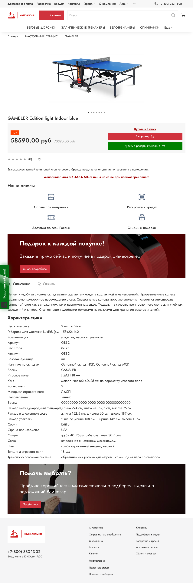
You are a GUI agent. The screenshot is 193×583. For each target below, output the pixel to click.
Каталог (51, 15)
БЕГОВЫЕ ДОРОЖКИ (41, 27)
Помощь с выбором (101, 574)
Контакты (73, 4)
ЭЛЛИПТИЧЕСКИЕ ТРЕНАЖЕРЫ (83, 27)
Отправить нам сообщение (105, 534)
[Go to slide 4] (96, 112)
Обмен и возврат (146, 553)
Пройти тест (30, 504)
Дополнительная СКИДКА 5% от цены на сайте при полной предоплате (96, 177)
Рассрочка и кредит (50, 4)
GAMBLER (71, 36)
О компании (107, 4)
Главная (13, 36)
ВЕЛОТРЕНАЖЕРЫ (122, 27)
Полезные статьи (99, 567)
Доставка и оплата (20, 4)
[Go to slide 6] (101, 112)
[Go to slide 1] (88, 112)
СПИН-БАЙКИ (149, 27)
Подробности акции (148, 534)
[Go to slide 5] (99, 112)
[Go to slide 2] (91, 112)
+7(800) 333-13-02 (168, 4)
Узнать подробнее (35, 269)
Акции (123, 4)
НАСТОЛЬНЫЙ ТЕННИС (41, 36)
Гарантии (89, 4)
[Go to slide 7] (104, 112)
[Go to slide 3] (93, 112)
